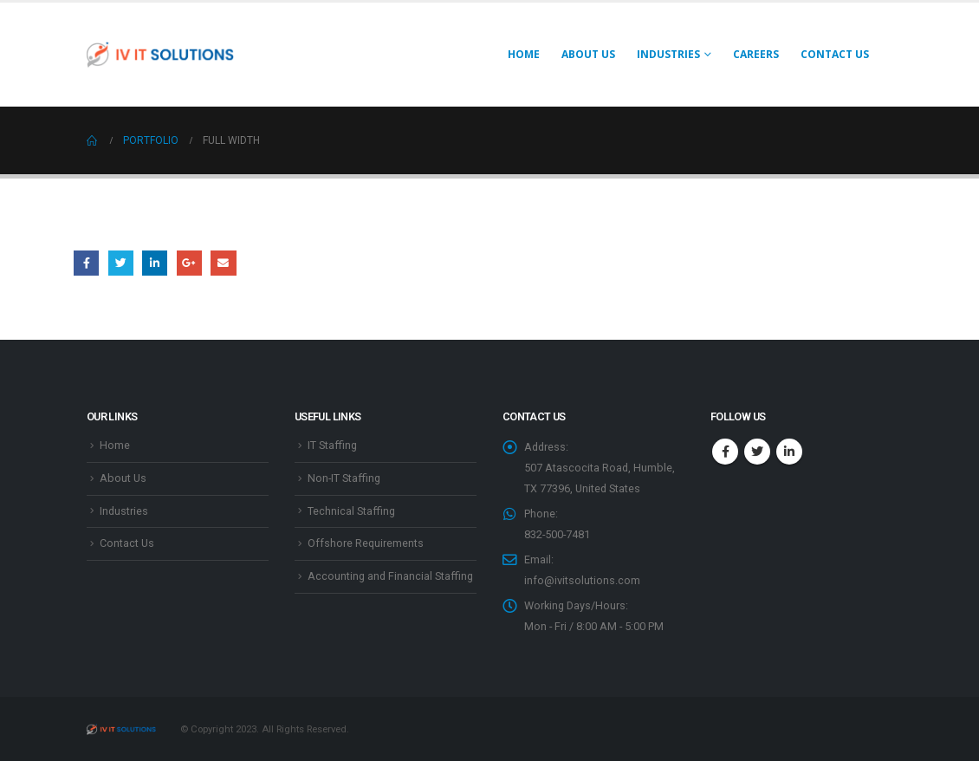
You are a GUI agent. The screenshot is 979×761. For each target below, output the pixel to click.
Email (223, 263)
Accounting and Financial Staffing (390, 575)
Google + (189, 263)
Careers (756, 54)
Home (524, 54)
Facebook (86, 263)
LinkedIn (154, 263)
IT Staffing (332, 445)
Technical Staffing (351, 510)
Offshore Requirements (366, 543)
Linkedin (789, 452)
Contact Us (835, 54)
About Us (588, 54)
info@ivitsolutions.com (582, 580)
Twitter (120, 263)
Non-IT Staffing (344, 478)
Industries (124, 510)
